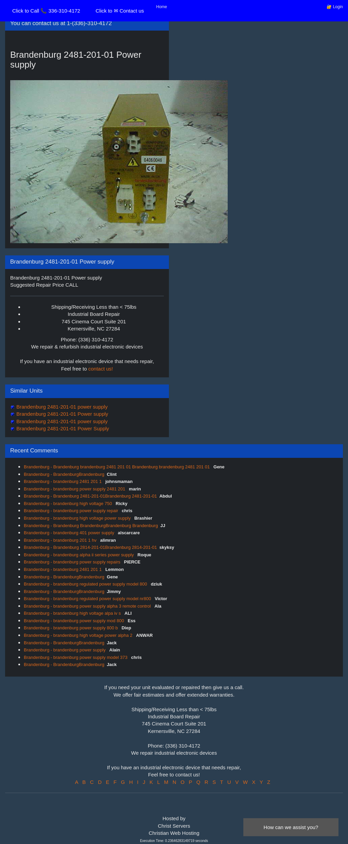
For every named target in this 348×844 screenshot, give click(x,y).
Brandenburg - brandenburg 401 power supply (70, 532)
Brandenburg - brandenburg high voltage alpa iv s (73, 613)
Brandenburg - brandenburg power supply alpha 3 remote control (88, 606)
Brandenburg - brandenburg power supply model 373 (76, 657)
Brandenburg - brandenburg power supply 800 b (71, 627)
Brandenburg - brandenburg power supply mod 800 (74, 620)
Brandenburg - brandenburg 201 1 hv (61, 540)
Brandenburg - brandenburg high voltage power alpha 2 (79, 635)
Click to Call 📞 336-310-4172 (46, 11)
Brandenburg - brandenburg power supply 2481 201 (75, 488)
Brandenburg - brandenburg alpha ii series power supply (79, 554)
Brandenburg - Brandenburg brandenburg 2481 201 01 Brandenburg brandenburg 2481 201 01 (117, 466)
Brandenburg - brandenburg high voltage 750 (68, 503)
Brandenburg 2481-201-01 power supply (61, 407)
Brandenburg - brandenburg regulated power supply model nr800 (88, 598)
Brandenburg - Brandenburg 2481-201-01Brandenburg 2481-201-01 (90, 496)
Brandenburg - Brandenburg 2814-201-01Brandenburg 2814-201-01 (90, 547)
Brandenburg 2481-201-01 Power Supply (62, 428)
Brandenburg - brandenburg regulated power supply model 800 (86, 584)
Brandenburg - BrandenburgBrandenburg (64, 474)
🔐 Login (335, 6)
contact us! (100, 369)
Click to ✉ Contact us (119, 11)
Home (161, 6)
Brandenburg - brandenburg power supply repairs (73, 561)
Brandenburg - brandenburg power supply (65, 649)
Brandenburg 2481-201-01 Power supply (61, 414)
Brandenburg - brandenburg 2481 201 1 (63, 481)
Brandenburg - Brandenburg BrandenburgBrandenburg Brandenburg (91, 525)
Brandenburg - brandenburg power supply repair (71, 510)
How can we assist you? (291, 827)
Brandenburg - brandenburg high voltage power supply (78, 518)
